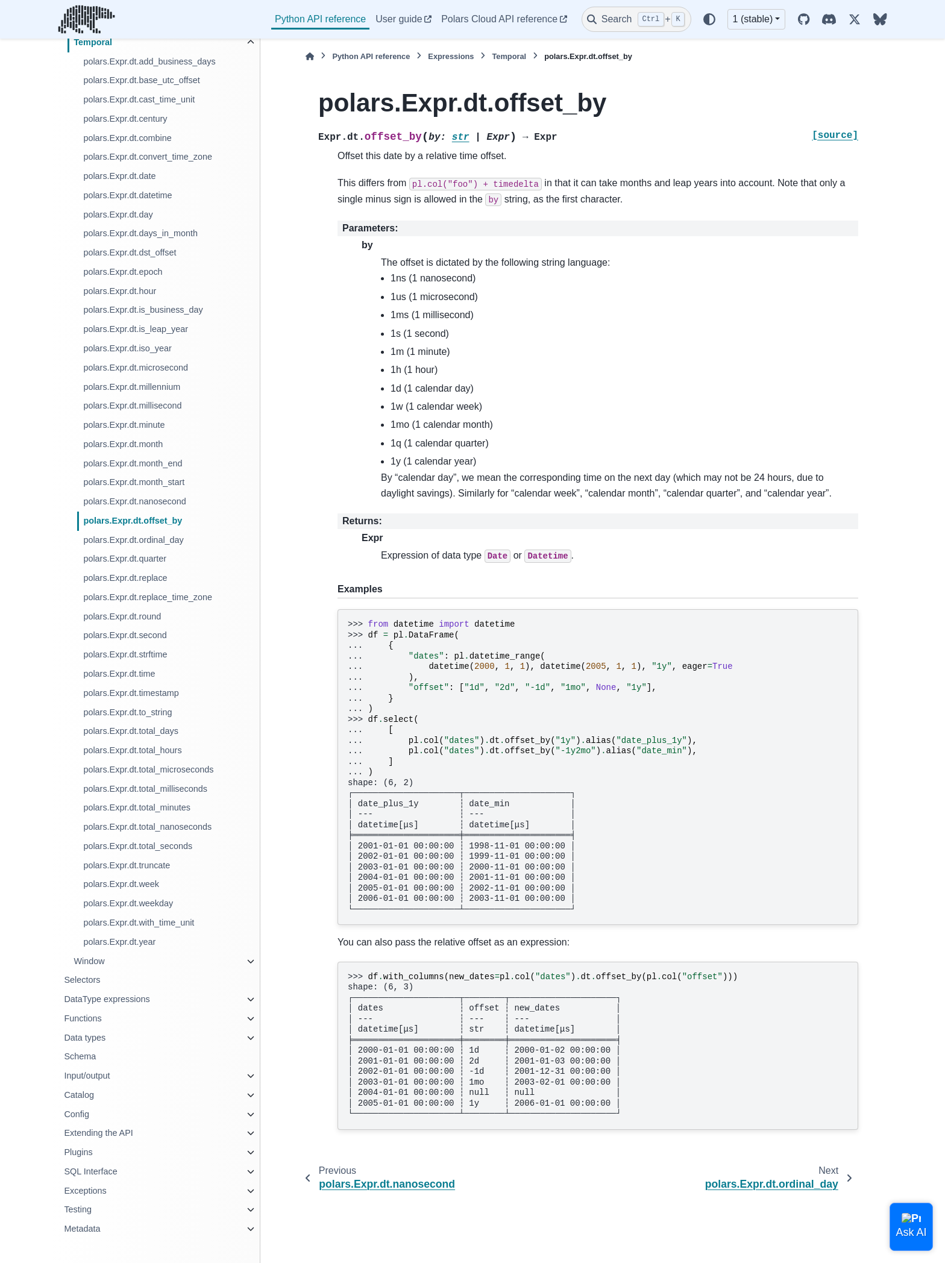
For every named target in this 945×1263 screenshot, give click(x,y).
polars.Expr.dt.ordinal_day (133, 540)
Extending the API (98, 1133)
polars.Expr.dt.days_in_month (140, 233)
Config (76, 1114)
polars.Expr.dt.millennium (131, 387)
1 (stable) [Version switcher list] (753, 19)
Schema (80, 1056)
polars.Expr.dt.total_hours (132, 750)
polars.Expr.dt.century (125, 119)
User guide (398, 19)
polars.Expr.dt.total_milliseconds (145, 789)
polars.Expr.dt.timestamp (130, 693)
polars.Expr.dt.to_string (127, 712)
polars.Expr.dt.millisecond (132, 405)
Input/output (87, 1075)
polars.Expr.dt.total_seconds (137, 846)
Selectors (82, 980)
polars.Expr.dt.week (121, 884)
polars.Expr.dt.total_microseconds (148, 769)
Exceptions (85, 1191)
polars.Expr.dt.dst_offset (129, 252)
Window (89, 961)
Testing (78, 1209)
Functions (82, 1018)
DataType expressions (106, 999)
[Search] (636, 19)
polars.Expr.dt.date (119, 176)
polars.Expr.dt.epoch (122, 272)
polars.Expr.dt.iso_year (127, 348)
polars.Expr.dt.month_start (133, 482)
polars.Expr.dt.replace (125, 578)
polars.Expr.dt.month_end (132, 463)
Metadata (82, 1228)
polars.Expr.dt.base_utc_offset (141, 80)
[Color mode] (709, 19)
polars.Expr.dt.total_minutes (136, 807)
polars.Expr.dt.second (124, 635)
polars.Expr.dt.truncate (126, 865)
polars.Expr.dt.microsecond (135, 367)
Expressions (451, 56)
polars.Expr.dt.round (122, 616)
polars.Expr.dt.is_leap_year (135, 329)
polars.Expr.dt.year (119, 942)
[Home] (310, 56)
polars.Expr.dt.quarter (124, 558)
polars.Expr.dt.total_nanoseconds (147, 827)
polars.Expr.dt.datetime (127, 195)
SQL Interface (90, 1171)
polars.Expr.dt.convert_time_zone (147, 156)
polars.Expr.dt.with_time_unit (138, 922)
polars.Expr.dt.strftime (125, 654)
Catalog (79, 1095)
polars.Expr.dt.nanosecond (134, 501)
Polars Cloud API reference (499, 19)
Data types (84, 1037)
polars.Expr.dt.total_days (130, 731)
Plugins (78, 1152)
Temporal (93, 42)
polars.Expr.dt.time (119, 674)
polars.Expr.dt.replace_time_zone (147, 597)
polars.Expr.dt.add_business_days (149, 61)
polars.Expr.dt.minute (124, 425)
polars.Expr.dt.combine (127, 138)
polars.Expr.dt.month (123, 444)
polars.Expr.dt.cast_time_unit (139, 99)
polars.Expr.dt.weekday (128, 903)
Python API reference (320, 19)
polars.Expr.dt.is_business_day (142, 310)
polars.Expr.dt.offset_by (132, 520)
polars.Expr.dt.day (117, 214)
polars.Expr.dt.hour (119, 291)
